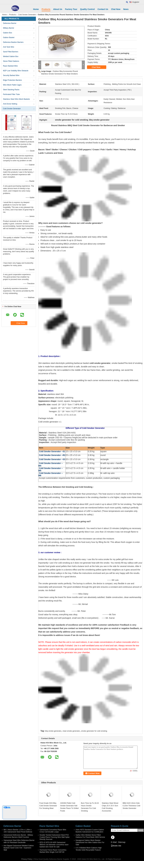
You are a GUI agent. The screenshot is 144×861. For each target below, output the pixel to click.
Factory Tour (71, 9)
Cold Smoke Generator (27, 15)
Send (140, 830)
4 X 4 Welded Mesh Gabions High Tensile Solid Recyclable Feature (89, 849)
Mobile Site (116, 846)
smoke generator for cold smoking (94, 731)
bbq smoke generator (53, 731)
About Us (57, 9)
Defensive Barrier (9, 23)
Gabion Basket (8, 37)
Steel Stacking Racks (11, 90)
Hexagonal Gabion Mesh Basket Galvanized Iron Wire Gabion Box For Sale (90, 842)
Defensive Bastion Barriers (13, 42)
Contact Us (102, 9)
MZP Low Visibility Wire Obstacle (15, 71)
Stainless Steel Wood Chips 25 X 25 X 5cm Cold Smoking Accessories (110, 807)
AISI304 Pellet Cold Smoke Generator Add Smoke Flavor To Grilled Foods (69, 807)
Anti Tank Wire (8, 47)
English (135, 2)
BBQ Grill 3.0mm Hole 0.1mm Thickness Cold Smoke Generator (131, 805)
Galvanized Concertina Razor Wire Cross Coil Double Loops (53, 831)
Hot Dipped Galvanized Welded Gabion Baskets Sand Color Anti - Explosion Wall (19, 848)
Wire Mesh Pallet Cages (12, 85)
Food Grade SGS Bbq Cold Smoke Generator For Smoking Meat (48, 805)
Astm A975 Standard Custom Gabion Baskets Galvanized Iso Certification (90, 831)
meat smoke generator (71, 731)
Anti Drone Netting (10, 104)
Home (36, 9)
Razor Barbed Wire (10, 66)
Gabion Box (7, 33)
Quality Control (87, 9)
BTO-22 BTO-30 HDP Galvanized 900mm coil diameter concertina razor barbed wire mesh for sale (54, 844)
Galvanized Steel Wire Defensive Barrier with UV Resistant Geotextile (19, 841)
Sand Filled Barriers (10, 52)
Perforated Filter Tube (11, 94)
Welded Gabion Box (10, 56)
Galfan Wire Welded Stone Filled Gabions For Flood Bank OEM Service (90, 836)
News (126, 9)
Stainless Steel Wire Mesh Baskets (16, 99)
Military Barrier (8, 28)
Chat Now (115, 9)
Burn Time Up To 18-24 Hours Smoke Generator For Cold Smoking (90, 807)
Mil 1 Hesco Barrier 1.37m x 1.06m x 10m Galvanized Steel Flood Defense (18, 831)
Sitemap (121, 842)
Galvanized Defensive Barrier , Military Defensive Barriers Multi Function (18, 836)
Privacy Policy (26, 859)
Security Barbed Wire (11, 75)
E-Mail (114, 842)
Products (46, 9)
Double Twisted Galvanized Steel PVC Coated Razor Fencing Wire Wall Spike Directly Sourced (55, 837)
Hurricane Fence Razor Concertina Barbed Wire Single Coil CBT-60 (53, 851)
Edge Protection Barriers (12, 80)
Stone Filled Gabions (11, 61)
